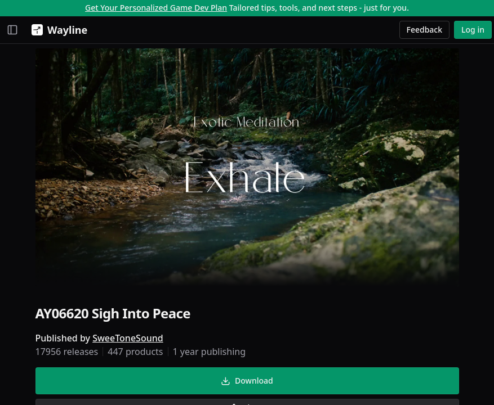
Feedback (425, 29)
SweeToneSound (127, 338)
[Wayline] (57, 30)
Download (247, 380)
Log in (472, 29)
